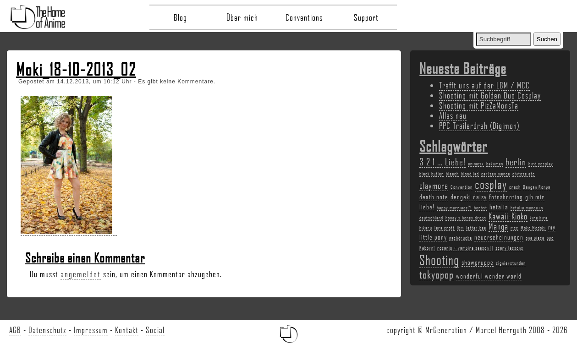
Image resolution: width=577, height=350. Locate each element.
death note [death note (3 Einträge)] (433, 196)
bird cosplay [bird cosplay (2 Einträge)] (540, 163)
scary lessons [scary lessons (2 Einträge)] (509, 248)
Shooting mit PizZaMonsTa (478, 105)
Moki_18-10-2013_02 (76, 69)
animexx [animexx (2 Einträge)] (476, 163)
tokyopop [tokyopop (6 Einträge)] (436, 274)
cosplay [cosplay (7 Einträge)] (491, 184)
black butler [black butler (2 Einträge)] (431, 173)
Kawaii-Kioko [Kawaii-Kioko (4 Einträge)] (508, 216)
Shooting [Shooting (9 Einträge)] (439, 260)
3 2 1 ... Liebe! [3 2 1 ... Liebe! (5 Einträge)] (442, 161)
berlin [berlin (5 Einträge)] (516, 161)
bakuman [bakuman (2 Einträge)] (494, 163)
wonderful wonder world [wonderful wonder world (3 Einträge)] (489, 276)
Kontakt (126, 330)
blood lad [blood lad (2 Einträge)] (470, 173)
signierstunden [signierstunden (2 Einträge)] (511, 263)
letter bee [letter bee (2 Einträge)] (476, 227)
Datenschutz (47, 330)
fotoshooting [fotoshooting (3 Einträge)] (506, 196)
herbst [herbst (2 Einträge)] (480, 207)
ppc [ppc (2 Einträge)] (550, 238)
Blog (180, 17)
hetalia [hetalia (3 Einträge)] (498, 206)
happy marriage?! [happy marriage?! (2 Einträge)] (454, 207)
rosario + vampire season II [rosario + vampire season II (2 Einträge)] (465, 248)
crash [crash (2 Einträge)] (515, 187)
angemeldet (80, 274)
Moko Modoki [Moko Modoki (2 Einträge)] (533, 227)
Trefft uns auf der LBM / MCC (484, 85)
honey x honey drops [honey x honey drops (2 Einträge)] (465, 217)
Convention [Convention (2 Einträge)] (462, 187)
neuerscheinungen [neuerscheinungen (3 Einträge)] (498, 237)
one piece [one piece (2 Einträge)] (535, 238)
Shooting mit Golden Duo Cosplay (490, 95)
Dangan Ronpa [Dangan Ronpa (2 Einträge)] (536, 187)
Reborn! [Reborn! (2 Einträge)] (427, 248)
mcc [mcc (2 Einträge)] (514, 227)
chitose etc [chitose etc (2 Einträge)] (523, 173)
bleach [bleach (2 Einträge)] (452, 173)
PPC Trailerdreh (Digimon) (479, 125)
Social (155, 330)
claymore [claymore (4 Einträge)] (433, 185)
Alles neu (453, 115)
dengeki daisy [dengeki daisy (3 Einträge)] (469, 196)
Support (366, 17)
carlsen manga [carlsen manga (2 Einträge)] (495, 173)
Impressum (91, 330)
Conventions (304, 17)
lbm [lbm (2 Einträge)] (460, 227)
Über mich (242, 17)
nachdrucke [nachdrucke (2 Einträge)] (460, 238)
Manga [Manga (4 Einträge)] (498, 226)
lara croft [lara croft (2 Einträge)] (444, 227)
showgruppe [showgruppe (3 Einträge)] (478, 262)
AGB (15, 330)
